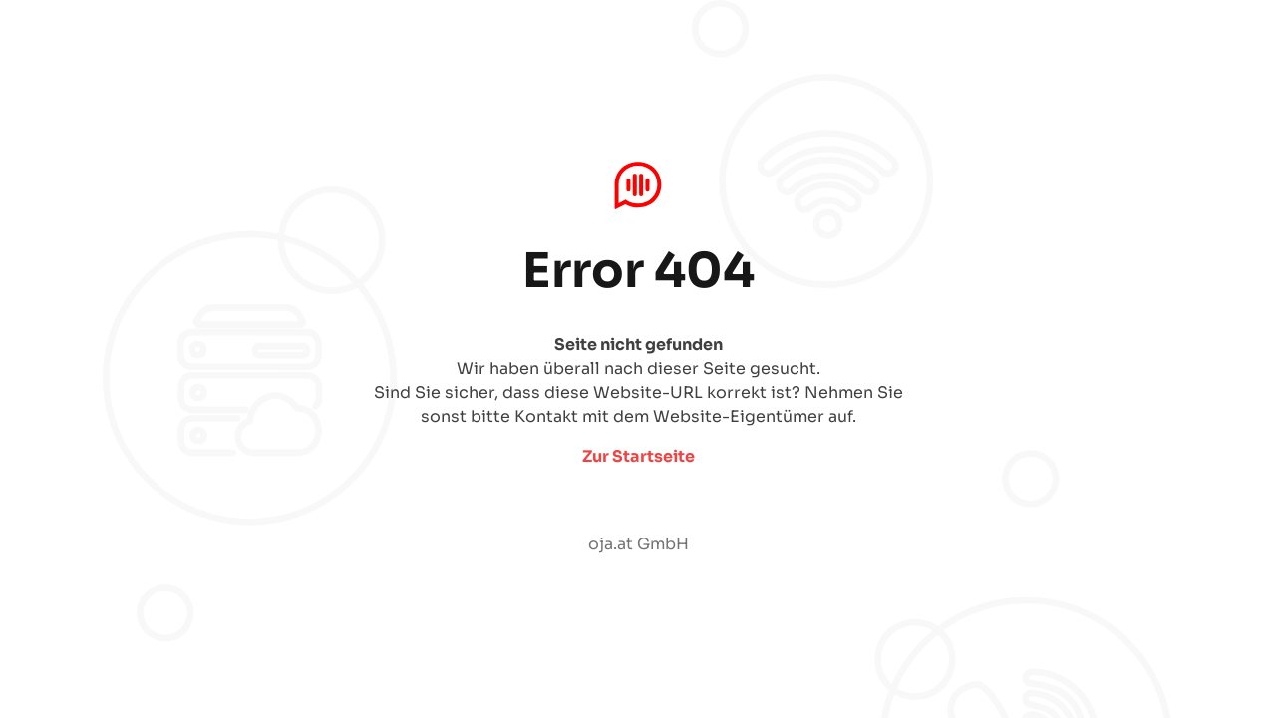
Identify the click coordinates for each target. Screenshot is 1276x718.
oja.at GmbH (638, 544)
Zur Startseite (638, 456)
